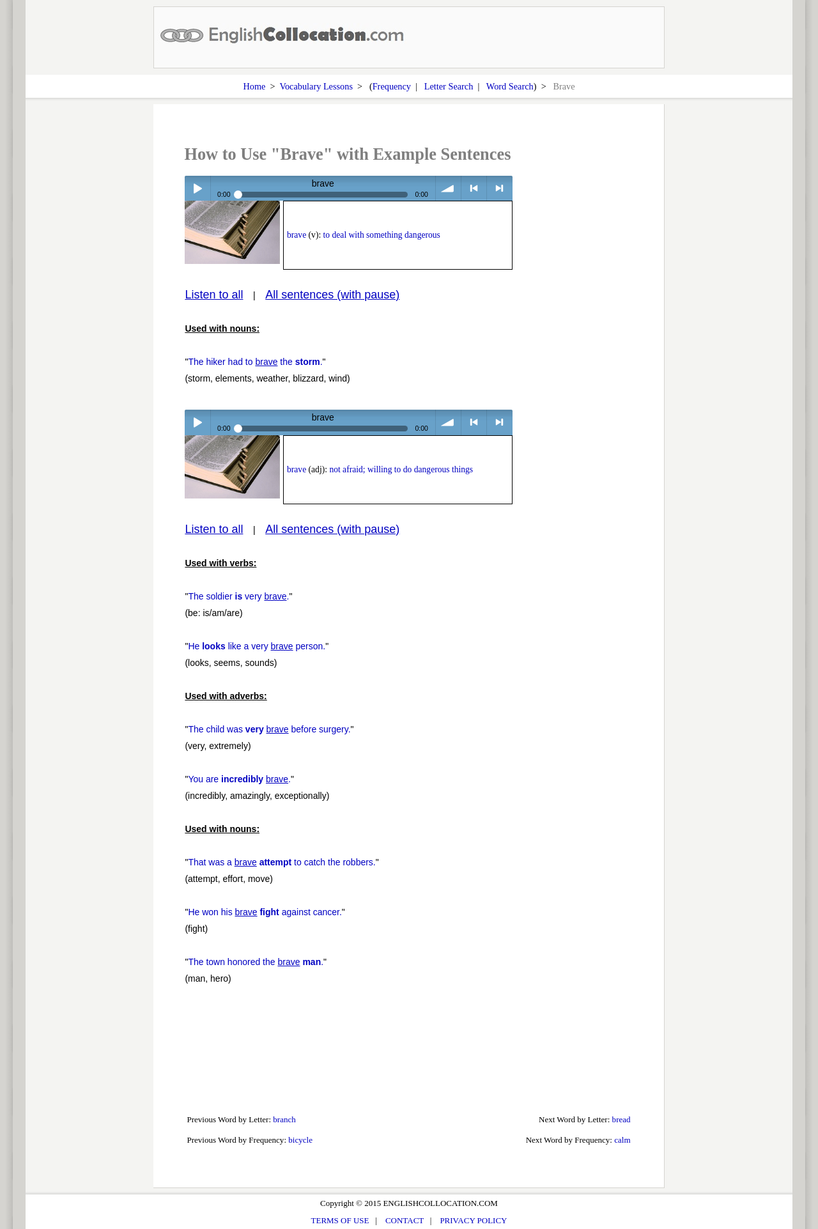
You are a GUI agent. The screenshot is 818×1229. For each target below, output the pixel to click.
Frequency (392, 86)
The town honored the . (255, 962)
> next (499, 188)
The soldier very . (238, 596)
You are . (239, 779)
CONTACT (404, 1220)
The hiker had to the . (255, 362)
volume (448, 188)
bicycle (300, 1140)
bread (621, 1119)
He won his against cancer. (264, 912)
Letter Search (449, 86)
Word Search (510, 86)
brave (296, 235)
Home (254, 86)
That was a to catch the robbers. (281, 862)
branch (284, 1119)
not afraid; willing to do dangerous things (401, 469)
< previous (473, 188)
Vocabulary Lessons (316, 86)
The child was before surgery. (269, 729)
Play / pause (197, 188)
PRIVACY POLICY (473, 1220)
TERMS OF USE (340, 1220)
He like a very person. (256, 646)
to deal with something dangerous (381, 235)
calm (622, 1140)
